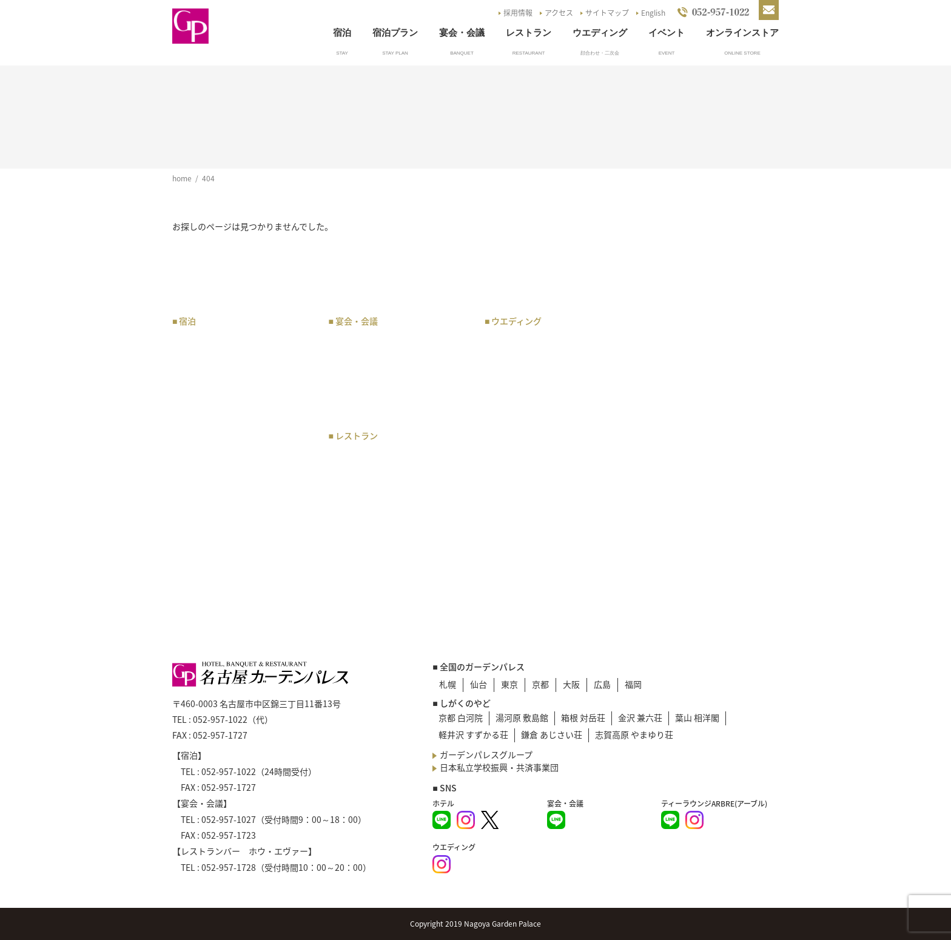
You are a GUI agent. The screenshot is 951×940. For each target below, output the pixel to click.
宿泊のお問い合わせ (216, 538)
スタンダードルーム (216, 402)
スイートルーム (208, 372)
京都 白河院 (461, 717)
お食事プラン (360, 456)
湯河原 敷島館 (522, 717)
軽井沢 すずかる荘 (473, 734)
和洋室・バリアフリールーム (233, 417)
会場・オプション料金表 (381, 387)
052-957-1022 (220, 719)
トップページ (673, 322)
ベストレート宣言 (212, 523)
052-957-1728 (228, 867)
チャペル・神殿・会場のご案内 (550, 357)
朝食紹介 (195, 508)
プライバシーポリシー (690, 474)
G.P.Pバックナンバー (688, 443)
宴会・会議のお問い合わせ (386, 402)
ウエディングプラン (528, 341)
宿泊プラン (395, 32)
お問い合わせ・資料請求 (694, 413)
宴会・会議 (462, 32)
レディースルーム (211, 432)
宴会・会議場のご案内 (377, 357)
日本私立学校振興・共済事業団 (499, 767)
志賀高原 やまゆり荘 (634, 734)
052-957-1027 (228, 819)
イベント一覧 (673, 383)
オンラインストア (742, 32)
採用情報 (518, 12)
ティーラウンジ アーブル (385, 471)
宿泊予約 (195, 447)
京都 (540, 684)
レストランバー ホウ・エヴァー (398, 486)
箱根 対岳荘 (583, 717)
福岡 (633, 684)
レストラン (528, 32)
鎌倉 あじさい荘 (551, 734)
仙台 (478, 684)
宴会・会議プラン (369, 341)
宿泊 (342, 32)
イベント (666, 32)
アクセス (559, 12)
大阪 (571, 684)
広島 (602, 684)
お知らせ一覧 (673, 367)
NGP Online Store (687, 458)
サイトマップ (607, 12)
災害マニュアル (677, 489)
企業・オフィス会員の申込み (233, 478)
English (653, 12)
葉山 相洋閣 (697, 717)
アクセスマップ (677, 337)
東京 (509, 684)
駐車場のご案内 (677, 352)
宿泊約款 (195, 554)
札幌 (447, 684)
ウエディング (600, 32)
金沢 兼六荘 (640, 717)
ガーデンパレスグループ (486, 754)
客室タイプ (199, 357)
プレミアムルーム (212, 387)
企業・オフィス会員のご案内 (233, 463)
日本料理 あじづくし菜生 (386, 501)
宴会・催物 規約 (369, 372)
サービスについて (212, 493)
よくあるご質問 (677, 398)
